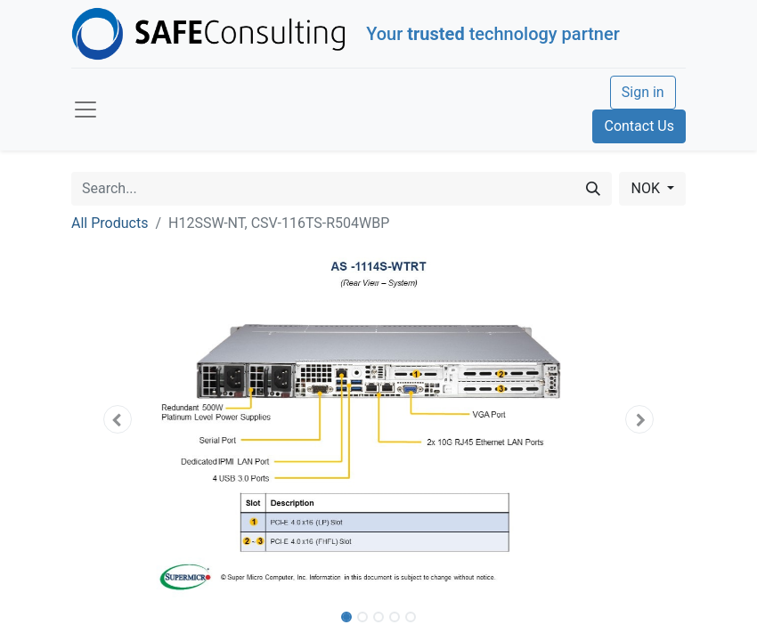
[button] (117, 419)
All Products (109, 223)
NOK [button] (647, 188)
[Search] (593, 189)
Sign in (643, 92)
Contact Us (639, 126)
